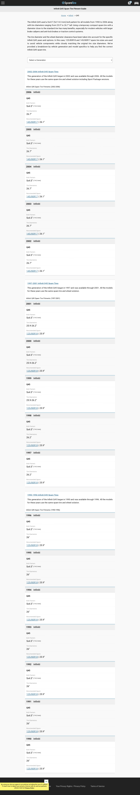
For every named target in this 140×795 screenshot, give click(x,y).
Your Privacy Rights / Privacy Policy (70, 786)
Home (63, 16)
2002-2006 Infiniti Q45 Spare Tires (42, 71)
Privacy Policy (29, 788)
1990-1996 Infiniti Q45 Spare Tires (42, 495)
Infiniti (71, 16)
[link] (70, 107)
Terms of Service (97, 786)
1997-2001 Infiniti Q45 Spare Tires (42, 283)
